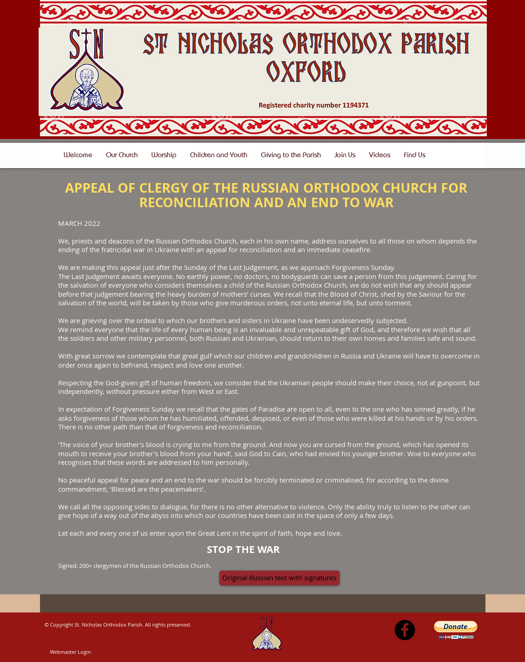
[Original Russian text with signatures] (280, 578)
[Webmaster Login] (70, 652)
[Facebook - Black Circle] (405, 630)
